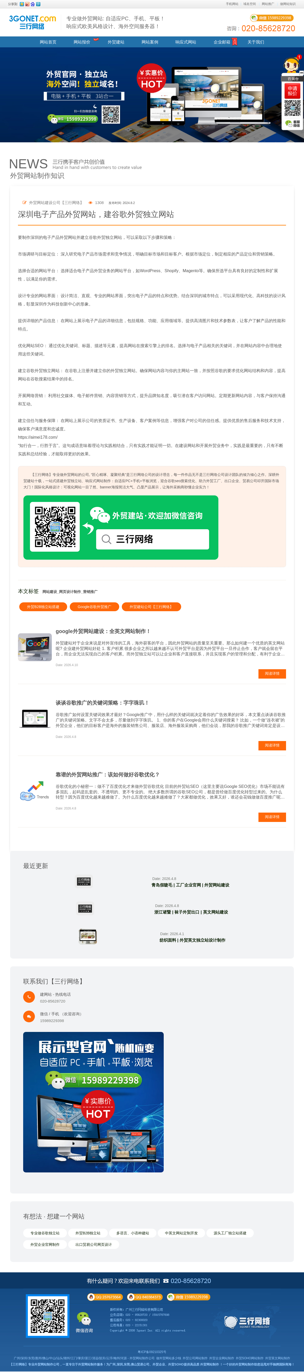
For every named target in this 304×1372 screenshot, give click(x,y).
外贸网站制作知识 (37, 176)
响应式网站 (185, 42)
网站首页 (48, 42)
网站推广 (268, 4)
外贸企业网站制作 (221, 1359)
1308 (96, 202)
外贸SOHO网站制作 (250, 1359)
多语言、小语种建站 (132, 1233)
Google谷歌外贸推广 (94, 607)
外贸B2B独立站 (87, 1233)
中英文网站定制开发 (181, 1233)
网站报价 (82, 42)
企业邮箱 (222, 42)
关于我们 (256, 42)
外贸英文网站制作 (277, 1359)
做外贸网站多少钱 (168, 1359)
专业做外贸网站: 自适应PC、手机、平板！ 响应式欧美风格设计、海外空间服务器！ (115, 22)
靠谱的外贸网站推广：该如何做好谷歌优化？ (108, 774)
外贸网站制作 (209, 1365)
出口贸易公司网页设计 (93, 1245)
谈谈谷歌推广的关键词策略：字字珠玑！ (102, 703)
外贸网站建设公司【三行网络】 (53, 202)
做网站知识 (288, 4)
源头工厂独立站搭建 (230, 1233)
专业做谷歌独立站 (45, 1233)
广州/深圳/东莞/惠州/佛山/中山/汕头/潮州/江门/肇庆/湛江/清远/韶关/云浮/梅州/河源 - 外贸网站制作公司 (84, 1359)
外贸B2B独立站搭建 (43, 607)
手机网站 (232, 4)
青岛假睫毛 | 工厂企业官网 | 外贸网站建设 (190, 885)
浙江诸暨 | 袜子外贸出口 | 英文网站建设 (190, 912)
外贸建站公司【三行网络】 (151, 607)
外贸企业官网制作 (45, 1245)
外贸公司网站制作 (195, 1359)
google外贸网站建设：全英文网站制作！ (103, 631)
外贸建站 (116, 42)
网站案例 (150, 42)
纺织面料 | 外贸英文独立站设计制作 (192, 940)
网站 (43, 271)
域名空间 (249, 4)
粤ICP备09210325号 (152, 1352)
